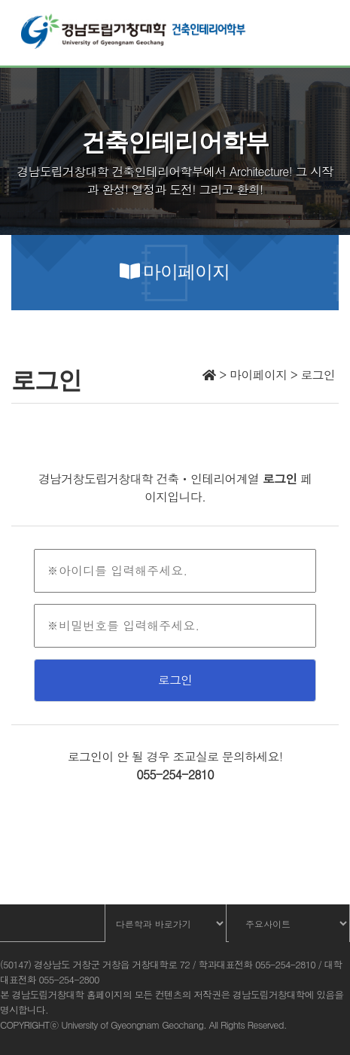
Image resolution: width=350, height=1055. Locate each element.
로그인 (175, 679)
